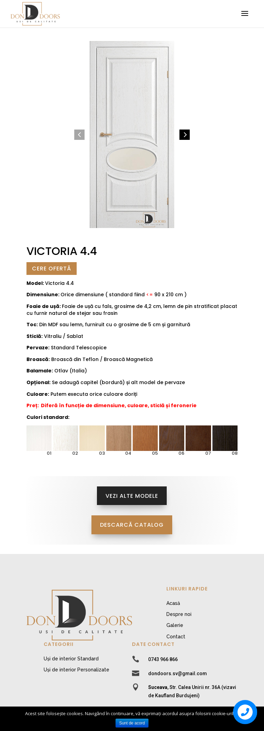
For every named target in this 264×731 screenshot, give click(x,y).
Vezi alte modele (132, 496)
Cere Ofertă (51, 268)
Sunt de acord (132, 723)
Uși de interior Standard (71, 658)
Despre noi (178, 614)
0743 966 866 (163, 659)
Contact (175, 636)
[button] (79, 135)
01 (49, 453)
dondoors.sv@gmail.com (177, 673)
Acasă (173, 603)
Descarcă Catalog (132, 525)
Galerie (174, 625)
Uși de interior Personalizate (76, 669)
